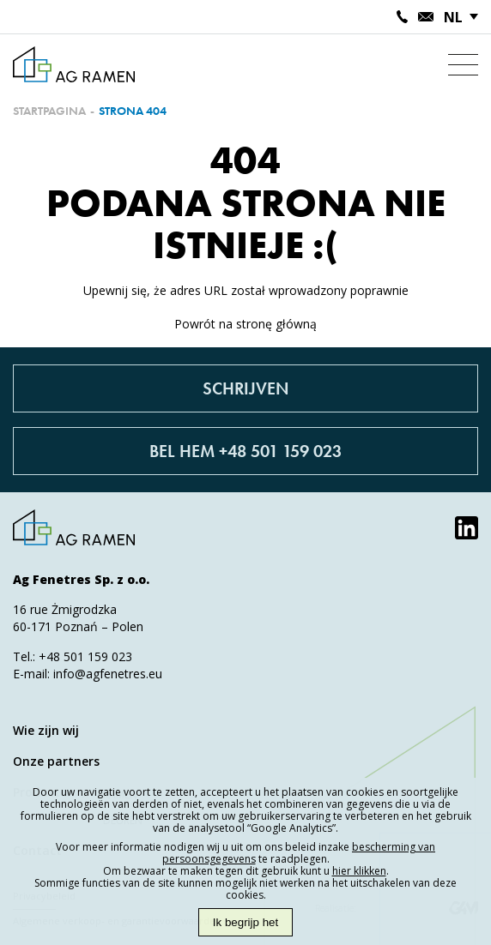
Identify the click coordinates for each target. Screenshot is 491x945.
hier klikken (359, 871)
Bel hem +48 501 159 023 (245, 451)
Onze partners (56, 761)
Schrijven (246, 388)
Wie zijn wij (46, 730)
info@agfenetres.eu (107, 673)
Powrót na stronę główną (245, 324)
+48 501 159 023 (85, 656)
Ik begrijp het (245, 922)
